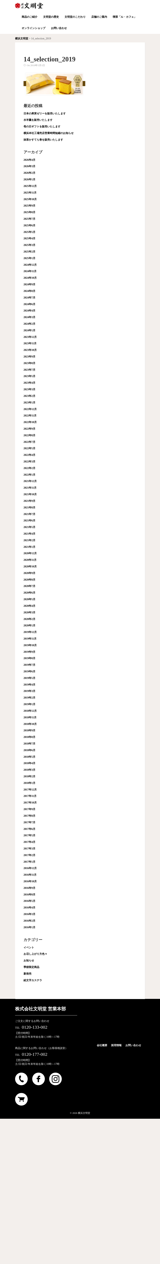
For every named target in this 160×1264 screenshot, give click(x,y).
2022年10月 (30, 422)
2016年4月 (29, 907)
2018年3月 (29, 769)
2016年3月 (29, 914)
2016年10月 (30, 881)
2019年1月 (29, 704)
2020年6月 (29, 592)
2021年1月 (29, 547)
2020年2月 (29, 619)
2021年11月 (30, 487)
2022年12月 (30, 409)
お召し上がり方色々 (35, 954)
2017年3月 (29, 848)
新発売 (27, 973)
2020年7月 (29, 586)
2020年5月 (29, 599)
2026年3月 (29, 166)
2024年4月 (29, 310)
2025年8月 (29, 212)
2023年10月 (30, 350)
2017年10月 (30, 802)
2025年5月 (29, 232)
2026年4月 (29, 159)
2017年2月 (29, 855)
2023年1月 (29, 402)
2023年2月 (29, 396)
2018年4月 (29, 763)
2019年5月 (29, 678)
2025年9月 (29, 205)
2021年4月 (29, 533)
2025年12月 (30, 186)
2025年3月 (29, 245)
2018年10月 (30, 724)
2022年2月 (29, 468)
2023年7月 (29, 369)
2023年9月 (29, 356)
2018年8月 (29, 737)
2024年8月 (29, 291)
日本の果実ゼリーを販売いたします (45, 113)
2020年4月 (29, 605)
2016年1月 (29, 927)
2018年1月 (29, 783)
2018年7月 (29, 743)
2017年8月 (29, 815)
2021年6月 (29, 520)
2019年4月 (29, 684)
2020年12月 (30, 553)
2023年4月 (29, 382)
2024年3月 (29, 317)
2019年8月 (29, 658)
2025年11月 (30, 192)
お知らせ (29, 960)
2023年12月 (30, 337)
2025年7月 (29, 218)
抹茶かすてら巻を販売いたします (43, 139)
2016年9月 (29, 888)
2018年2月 (29, 776)
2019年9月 (29, 651)
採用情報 (116, 1045)
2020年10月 (30, 566)
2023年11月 (30, 343)
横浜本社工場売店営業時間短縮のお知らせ (49, 133)
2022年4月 (29, 455)
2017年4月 (29, 842)
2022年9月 (29, 428)
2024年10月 (30, 277)
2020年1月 (29, 625)
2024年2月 (29, 323)
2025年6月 (29, 225)
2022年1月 (29, 474)
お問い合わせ (133, 1045)
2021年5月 (29, 527)
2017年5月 (29, 835)
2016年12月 (30, 868)
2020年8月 (29, 579)
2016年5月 (29, 901)
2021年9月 (29, 501)
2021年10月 (30, 494)
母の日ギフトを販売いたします (42, 126)
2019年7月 (29, 664)
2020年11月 (30, 560)
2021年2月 (29, 540)
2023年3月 (29, 389)
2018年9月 (29, 730)
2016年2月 (29, 920)
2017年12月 (30, 789)
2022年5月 (29, 448)
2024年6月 (29, 304)
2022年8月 (29, 435)
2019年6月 (29, 671)
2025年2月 (29, 251)
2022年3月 (29, 461)
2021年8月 (29, 507)
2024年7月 (29, 297)
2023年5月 (29, 376)
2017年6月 (29, 829)
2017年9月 (29, 809)
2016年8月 (29, 894)
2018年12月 (30, 710)
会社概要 (102, 1045)
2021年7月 (29, 514)
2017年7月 (29, 822)
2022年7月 (29, 442)
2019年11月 (30, 638)
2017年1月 (29, 861)
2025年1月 (29, 258)
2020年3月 (29, 612)
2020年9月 (29, 573)
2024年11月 (30, 271)
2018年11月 (30, 717)
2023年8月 (29, 363)
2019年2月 (29, 697)
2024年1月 (29, 330)
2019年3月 (29, 691)
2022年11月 (30, 415)
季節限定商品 (31, 967)
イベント (29, 947)
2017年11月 (30, 796)
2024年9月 (29, 284)
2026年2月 (29, 172)
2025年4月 (29, 238)
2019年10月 (30, 645)
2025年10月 (30, 199)
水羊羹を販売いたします (38, 120)
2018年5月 (29, 756)
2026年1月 (29, 179)
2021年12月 (30, 481)
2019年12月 (30, 632)
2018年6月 (29, 750)
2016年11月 (30, 874)
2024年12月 (30, 264)
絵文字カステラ (33, 980)
